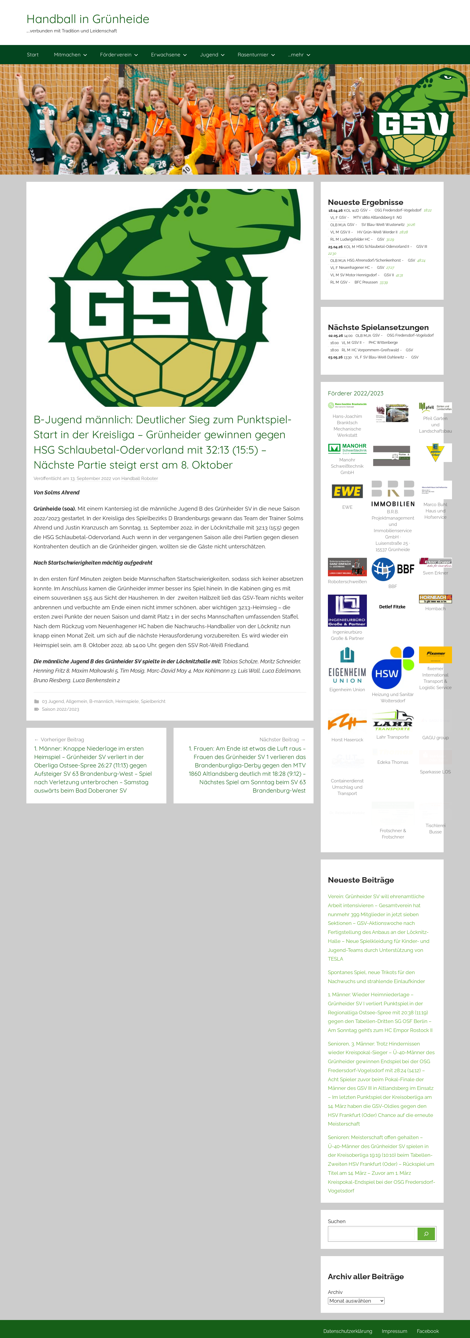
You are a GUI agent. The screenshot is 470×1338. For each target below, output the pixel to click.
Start (33, 54)
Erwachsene (169, 54)
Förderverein (119, 54)
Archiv (335, 1292)
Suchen (337, 1221)
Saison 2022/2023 (60, 709)
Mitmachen (70, 54)
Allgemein (76, 701)
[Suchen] (426, 1234)
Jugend (212, 54)
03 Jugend (53, 701)
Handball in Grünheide (88, 18)
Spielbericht (153, 701)
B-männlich (101, 701)
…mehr (299, 54)
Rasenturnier (256, 54)
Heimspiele (127, 701)
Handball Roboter (139, 478)
